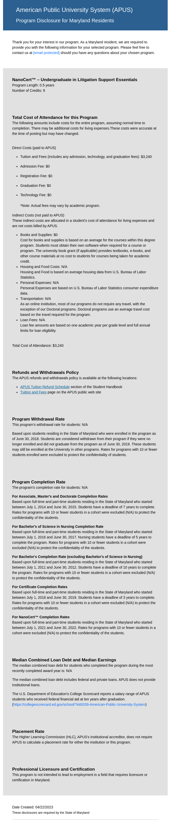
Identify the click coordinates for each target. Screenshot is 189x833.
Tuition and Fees (33, 392)
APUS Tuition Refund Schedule (45, 387)
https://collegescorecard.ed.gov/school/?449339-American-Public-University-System (79, 704)
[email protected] (46, 53)
